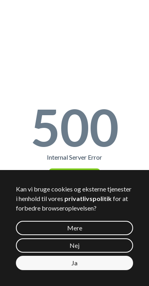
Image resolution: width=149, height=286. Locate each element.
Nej (74, 245)
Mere (74, 228)
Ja (74, 263)
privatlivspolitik (88, 198)
